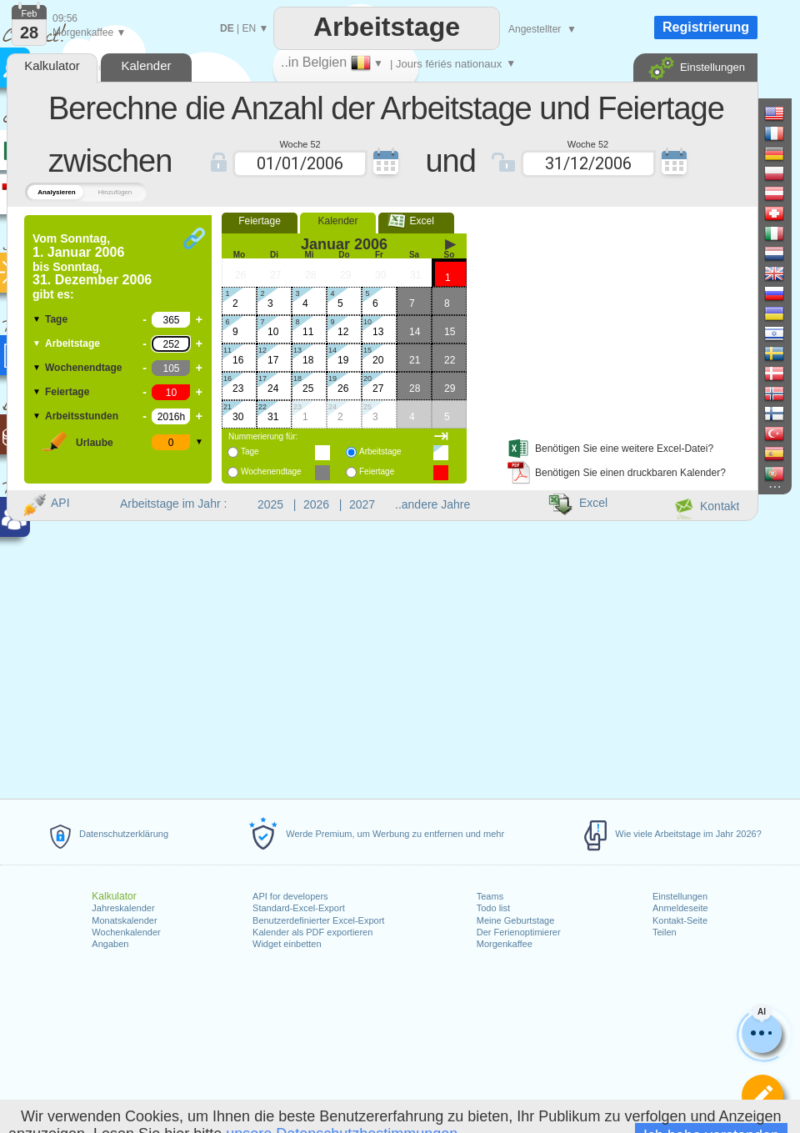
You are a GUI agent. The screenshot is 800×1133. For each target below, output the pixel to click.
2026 (316, 504)
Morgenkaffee (504, 944)
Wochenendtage (83, 367)
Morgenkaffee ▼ (89, 32)
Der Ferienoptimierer (519, 932)
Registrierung (705, 27)
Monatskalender (124, 920)
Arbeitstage (72, 343)
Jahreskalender (123, 908)
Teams (490, 896)
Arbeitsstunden (81, 416)
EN (249, 28)
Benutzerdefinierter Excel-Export (318, 920)
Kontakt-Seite (680, 920)
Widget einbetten (287, 944)
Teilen (664, 932)
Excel (416, 221)
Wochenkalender (126, 932)
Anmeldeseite (680, 908)
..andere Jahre (432, 504)
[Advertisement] (605, 319)
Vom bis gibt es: (92, 266)
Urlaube (94, 443)
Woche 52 (299, 143)
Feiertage (67, 392)
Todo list (493, 908)
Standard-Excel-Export (298, 908)
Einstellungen (680, 896)
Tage (56, 319)
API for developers (290, 896)
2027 (362, 504)
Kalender (338, 221)
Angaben (110, 944)
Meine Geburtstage (516, 920)
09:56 (65, 18)
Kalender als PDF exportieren (312, 932)
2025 (270, 504)
